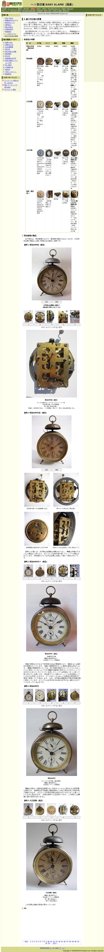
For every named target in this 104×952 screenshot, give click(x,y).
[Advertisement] (94, 49)
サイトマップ (12, 9)
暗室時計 (8, 31)
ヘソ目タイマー (10, 34)
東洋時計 (8, 54)
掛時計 (39, 9)
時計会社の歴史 (16, 11)
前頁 (25, 941)
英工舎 (7, 49)
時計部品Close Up (54, 9)
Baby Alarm (9, 18)
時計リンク (5, 11)
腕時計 (20, 9)
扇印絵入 (8, 25)
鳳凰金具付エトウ (11, 20)
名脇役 (63, 9)
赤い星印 (8, 65)
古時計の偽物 (57, 11)
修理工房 (66, 11)
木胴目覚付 (9, 29)
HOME (4, 9)
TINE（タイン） (11, 72)
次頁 (55, 943)
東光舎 (7, 69)
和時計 (44, 9)
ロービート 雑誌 (10, 89)
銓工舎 (7, 56)
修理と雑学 (47, 11)
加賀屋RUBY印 (10, 58)
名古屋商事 (9, 47)
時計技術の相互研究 (29, 11)
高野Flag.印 (9, 45)
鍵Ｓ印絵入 (9, 27)
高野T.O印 (8, 42)
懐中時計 (27, 9)
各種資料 (40, 11)
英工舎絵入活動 (10, 51)
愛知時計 (8, 74)
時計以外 (70, 9)
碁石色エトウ (10, 22)
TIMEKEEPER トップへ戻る (52, 948)
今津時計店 (9, 67)
